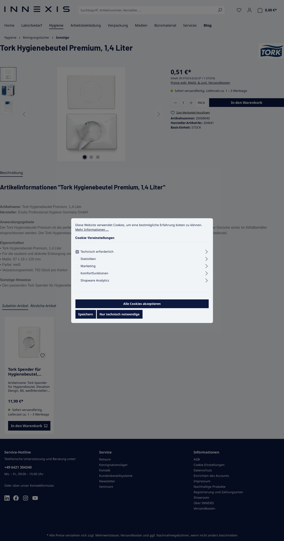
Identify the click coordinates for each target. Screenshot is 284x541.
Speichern (85, 317)
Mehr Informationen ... (92, 232)
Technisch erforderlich (97, 254)
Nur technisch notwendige (119, 317)
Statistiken (88, 261)
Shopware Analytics (95, 283)
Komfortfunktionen (94, 276)
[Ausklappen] (207, 253)
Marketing (88, 269)
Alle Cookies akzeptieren (142, 306)
